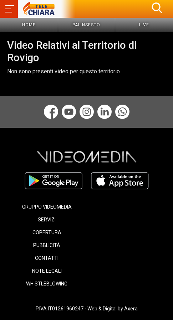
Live (144, 24)
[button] (157, 7)
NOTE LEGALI (47, 271)
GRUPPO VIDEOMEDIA (47, 207)
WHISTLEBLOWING (46, 284)
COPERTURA (46, 232)
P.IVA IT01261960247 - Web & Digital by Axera (87, 308)
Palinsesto (86, 24)
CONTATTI (46, 258)
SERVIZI (47, 219)
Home (29, 24)
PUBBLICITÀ (46, 245)
